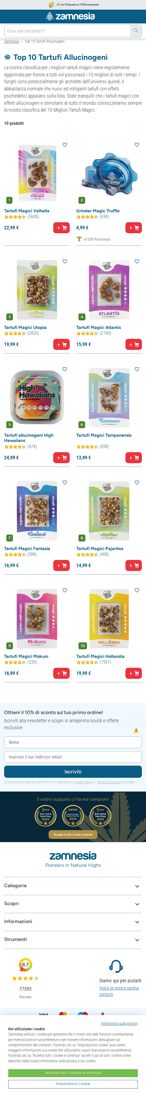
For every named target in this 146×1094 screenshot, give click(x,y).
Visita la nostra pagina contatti (119, 991)
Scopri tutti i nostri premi (73, 834)
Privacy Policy (83, 782)
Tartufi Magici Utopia (25, 327)
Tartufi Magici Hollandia (100, 656)
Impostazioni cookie (73, 1083)
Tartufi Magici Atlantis (98, 327)
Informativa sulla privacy (119, 1023)
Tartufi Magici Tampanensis (103, 435)
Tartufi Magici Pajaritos (99, 548)
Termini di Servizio (109, 782)
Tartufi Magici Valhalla (26, 210)
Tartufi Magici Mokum (26, 656)
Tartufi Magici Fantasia (27, 548)
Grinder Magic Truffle (98, 210)
